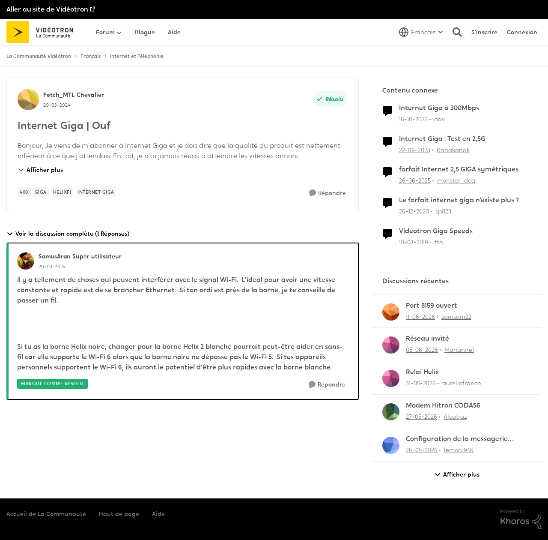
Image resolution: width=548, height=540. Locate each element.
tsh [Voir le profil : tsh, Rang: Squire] (439, 242)
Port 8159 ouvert (431, 305)
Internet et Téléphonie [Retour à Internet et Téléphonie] (137, 56)
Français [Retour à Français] (90, 56)
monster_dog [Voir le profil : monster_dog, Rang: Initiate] (456, 180)
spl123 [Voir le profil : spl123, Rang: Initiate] (443, 211)
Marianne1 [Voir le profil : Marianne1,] (459, 350)
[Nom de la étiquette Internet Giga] (95, 192)
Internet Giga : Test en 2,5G (442, 139)
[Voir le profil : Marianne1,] (390, 345)
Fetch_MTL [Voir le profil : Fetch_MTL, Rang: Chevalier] (58, 95)
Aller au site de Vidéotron (47, 9)
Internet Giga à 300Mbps (439, 108)
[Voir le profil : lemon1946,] (390, 445)
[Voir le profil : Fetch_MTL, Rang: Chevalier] (28, 99)
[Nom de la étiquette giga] (41, 192)
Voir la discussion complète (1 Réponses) (67, 234)
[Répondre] (327, 193)
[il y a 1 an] (415, 180)
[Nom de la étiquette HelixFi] (62, 192)
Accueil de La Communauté (46, 514)
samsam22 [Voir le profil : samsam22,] (456, 316)
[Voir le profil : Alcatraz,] (390, 411)
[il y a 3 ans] (413, 119)
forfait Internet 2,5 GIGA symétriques (458, 169)
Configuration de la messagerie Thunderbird (457, 439)
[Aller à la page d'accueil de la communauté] (42, 32)
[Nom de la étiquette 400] (24, 192)
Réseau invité (427, 338)
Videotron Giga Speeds (436, 231)
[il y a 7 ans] (413, 242)
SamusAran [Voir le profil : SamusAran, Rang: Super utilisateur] (54, 256)
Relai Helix (422, 372)
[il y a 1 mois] (420, 316)
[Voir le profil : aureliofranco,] (390, 378)
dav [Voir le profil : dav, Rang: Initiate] (439, 119)
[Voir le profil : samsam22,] (390, 312)
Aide (158, 514)
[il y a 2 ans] (414, 149)
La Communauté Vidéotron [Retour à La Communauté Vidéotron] (38, 56)
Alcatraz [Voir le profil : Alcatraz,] (455, 416)
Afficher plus (40, 170)
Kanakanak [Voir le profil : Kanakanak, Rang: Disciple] (453, 149)
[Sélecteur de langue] (421, 32)
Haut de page (119, 514)
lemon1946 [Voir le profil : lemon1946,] (459, 450)
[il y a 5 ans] (414, 211)
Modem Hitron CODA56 (443, 405)
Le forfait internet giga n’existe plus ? (459, 200)
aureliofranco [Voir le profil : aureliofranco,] (461, 383)
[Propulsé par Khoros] (521, 519)
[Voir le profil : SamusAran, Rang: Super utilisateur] (25, 261)
